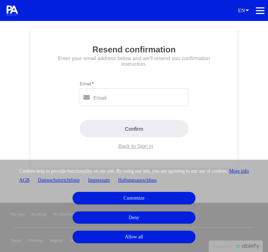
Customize (134, 198)
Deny (134, 217)
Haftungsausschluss (137, 180)
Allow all (134, 236)
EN (243, 10)
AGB (24, 180)
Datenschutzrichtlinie (59, 180)
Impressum (99, 180)
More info (239, 171)
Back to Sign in (135, 146)
